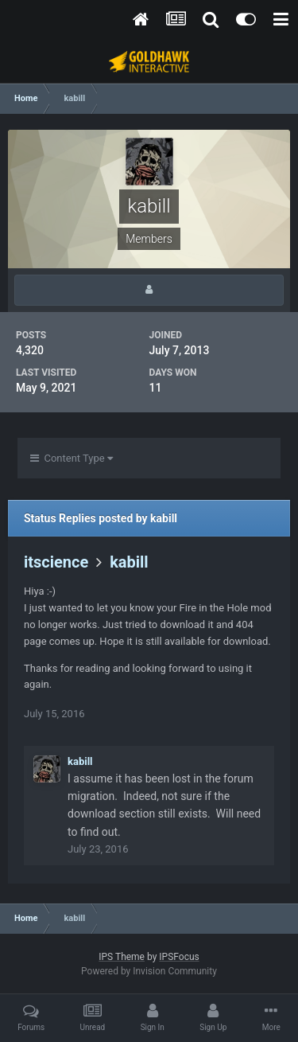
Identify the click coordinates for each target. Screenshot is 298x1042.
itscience (56, 562)
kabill (129, 562)
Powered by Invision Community (149, 971)
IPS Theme (122, 956)
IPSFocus (179, 956)
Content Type (71, 458)
